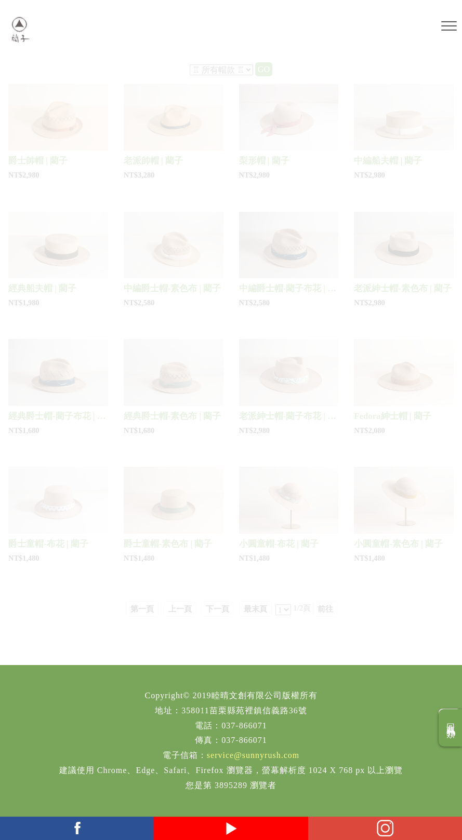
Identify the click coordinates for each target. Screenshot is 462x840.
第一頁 (142, 608)
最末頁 (255, 608)
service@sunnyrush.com (253, 755)
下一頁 (217, 608)
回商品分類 (450, 728)
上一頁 (180, 608)
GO (264, 69)
